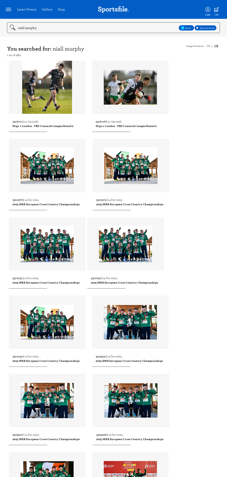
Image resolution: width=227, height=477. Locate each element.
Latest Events (28, 10)
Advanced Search (205, 30)
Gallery (48, 10)
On (208, 48)
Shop (62, 10)
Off (216, 48)
